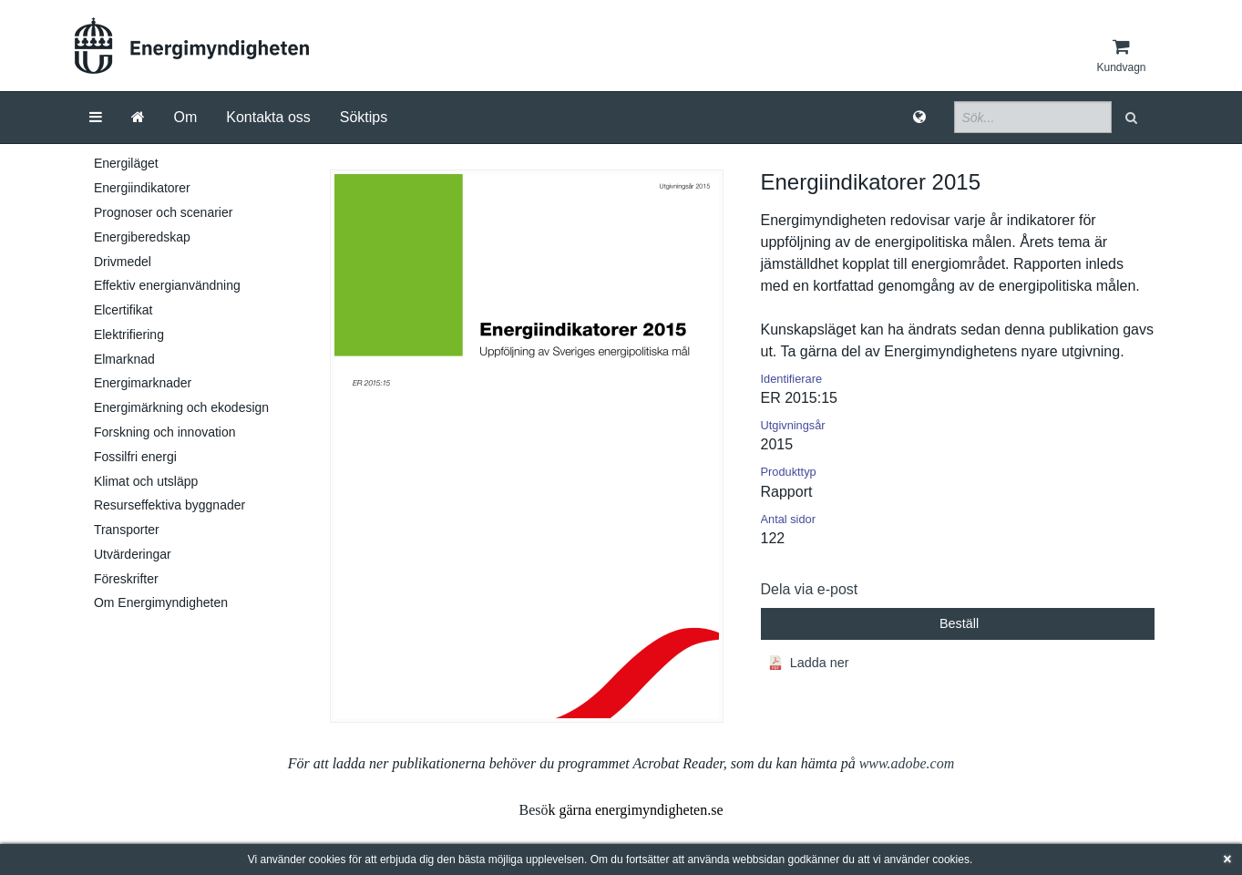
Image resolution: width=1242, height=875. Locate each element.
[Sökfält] (1033, 117)
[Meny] (96, 117)
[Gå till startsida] (138, 117)
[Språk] (919, 117)
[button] (1133, 117)
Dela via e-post (809, 589)
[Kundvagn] (1121, 55)
